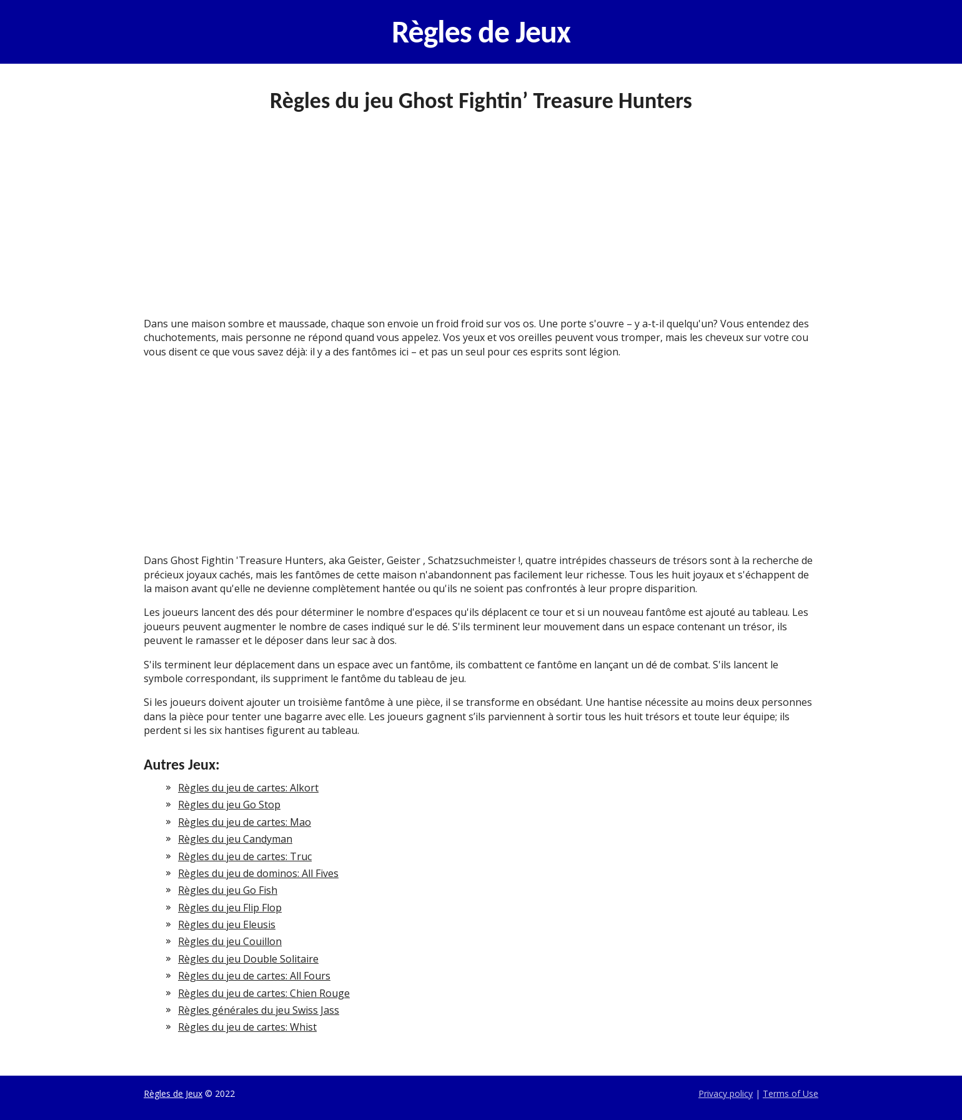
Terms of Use (790, 1093)
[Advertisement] (481, 224)
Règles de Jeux (481, 32)
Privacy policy (725, 1093)
